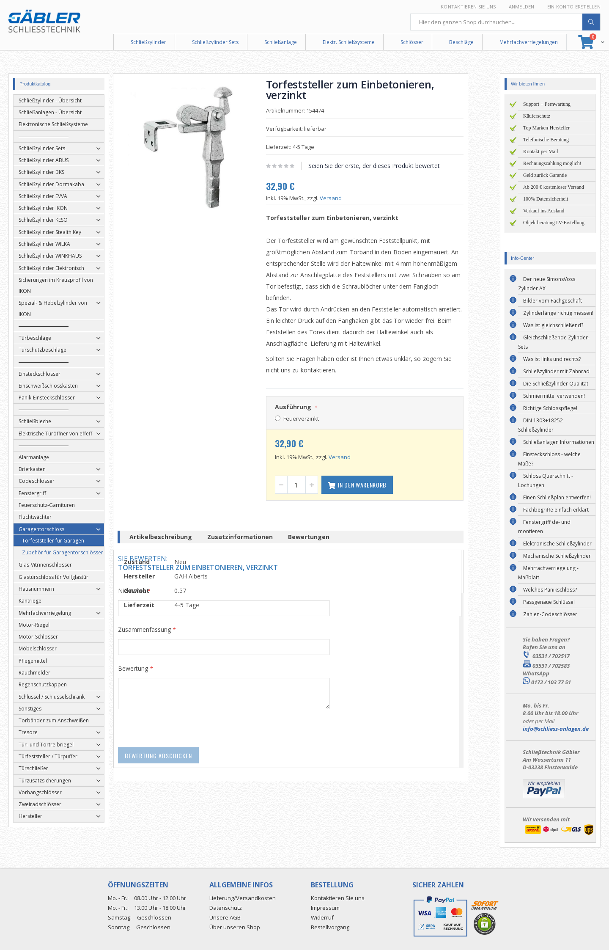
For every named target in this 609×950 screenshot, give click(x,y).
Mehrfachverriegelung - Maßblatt (548, 572)
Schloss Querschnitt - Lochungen (545, 480)
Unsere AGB (225, 917)
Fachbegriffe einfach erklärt (556, 509)
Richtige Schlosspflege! (550, 408)
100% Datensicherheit (545, 199)
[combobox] (505, 22)
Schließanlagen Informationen (558, 442)
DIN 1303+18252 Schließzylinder (540, 425)
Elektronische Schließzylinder (557, 543)
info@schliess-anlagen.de (556, 728)
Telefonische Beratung (546, 140)
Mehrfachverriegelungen (528, 42)
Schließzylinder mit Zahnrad (556, 371)
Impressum (325, 907)
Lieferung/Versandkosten (242, 898)
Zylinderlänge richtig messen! (558, 313)
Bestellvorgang (330, 927)
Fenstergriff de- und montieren (544, 526)
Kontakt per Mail (540, 151)
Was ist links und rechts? (552, 359)
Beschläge (461, 42)
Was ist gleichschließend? (553, 325)
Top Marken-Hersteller (546, 128)
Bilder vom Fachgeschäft (552, 300)
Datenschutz (225, 907)
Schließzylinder (148, 42)
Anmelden (522, 6)
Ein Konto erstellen (574, 6)
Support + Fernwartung (547, 104)
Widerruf (322, 917)
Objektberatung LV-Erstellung (553, 223)
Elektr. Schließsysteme (349, 42)
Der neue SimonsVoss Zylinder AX (546, 283)
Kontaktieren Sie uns (468, 6)
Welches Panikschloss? (550, 589)
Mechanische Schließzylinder (557, 555)
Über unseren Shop (234, 927)
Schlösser (412, 42)
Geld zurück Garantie (545, 175)
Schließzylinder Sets (215, 42)
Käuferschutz (536, 116)
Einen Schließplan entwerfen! (557, 497)
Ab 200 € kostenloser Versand (553, 187)
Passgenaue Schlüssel (549, 602)
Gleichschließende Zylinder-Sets (554, 342)
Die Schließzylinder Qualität (555, 383)
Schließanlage (280, 42)
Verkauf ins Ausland (543, 211)
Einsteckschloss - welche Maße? (549, 459)
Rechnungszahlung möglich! (552, 163)
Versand (344, 198)
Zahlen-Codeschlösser (550, 614)
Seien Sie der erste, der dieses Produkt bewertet (387, 166)
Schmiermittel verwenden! (554, 395)
